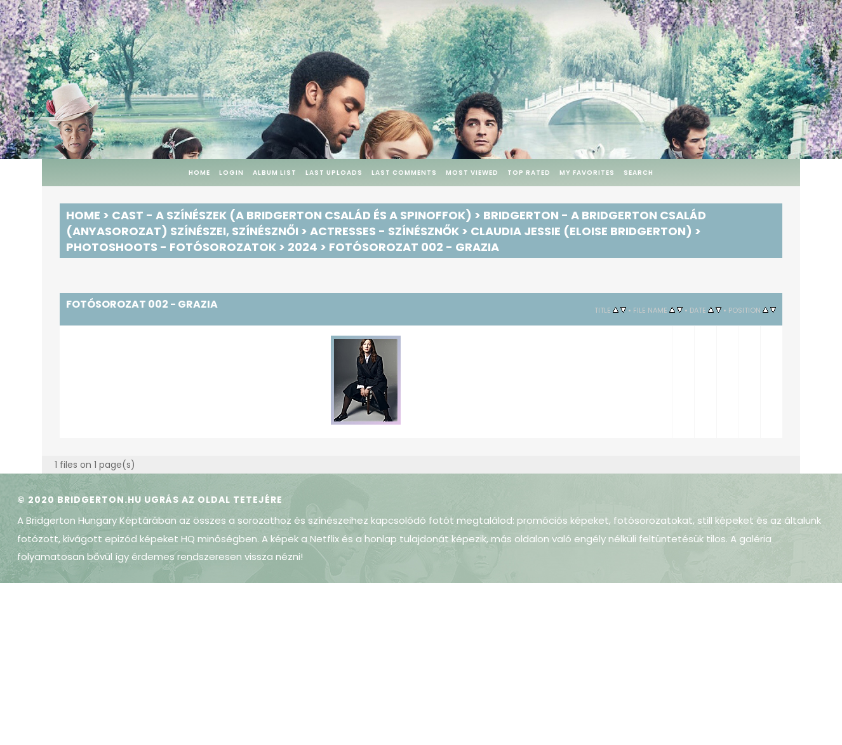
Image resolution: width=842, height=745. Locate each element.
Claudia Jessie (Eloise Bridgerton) (581, 231)
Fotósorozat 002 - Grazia (414, 247)
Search (638, 172)
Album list (275, 172)
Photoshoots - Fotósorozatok (171, 247)
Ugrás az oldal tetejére (213, 499)
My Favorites (587, 172)
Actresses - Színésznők (384, 231)
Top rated (529, 172)
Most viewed (472, 172)
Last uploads (334, 172)
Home (199, 172)
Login (231, 172)
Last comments (404, 172)
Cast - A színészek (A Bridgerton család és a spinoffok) (292, 215)
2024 (302, 247)
